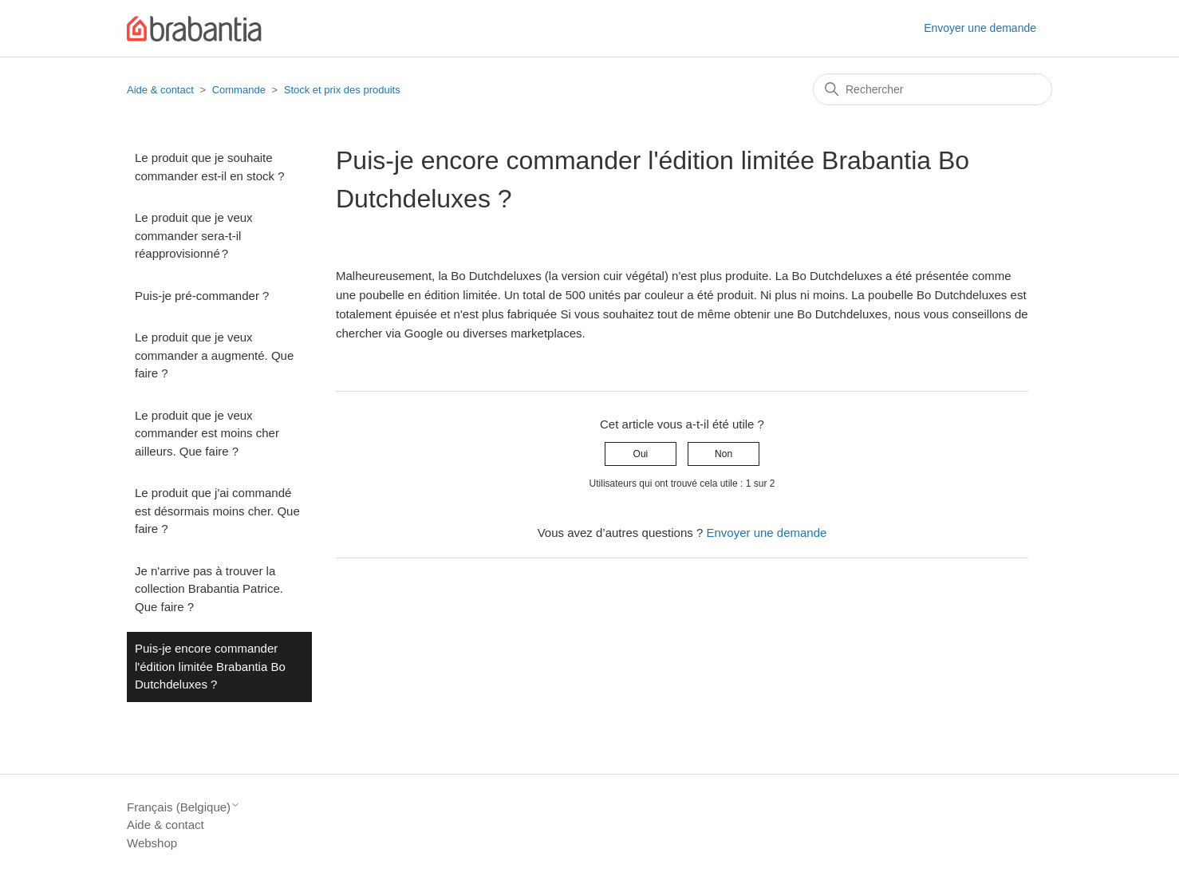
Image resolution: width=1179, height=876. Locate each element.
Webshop (152, 843)
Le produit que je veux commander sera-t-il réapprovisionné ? (194, 235)
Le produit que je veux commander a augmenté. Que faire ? (214, 355)
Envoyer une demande (980, 28)
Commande (239, 90)
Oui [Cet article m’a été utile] (641, 454)
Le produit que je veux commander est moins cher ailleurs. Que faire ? (207, 433)
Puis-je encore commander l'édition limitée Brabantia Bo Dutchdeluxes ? (210, 666)
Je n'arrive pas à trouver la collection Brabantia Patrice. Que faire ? (209, 589)
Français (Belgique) (183, 807)
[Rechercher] (932, 89)
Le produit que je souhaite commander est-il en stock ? (210, 167)
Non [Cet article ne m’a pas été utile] (723, 454)
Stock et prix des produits (342, 90)
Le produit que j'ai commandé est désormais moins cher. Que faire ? (217, 510)
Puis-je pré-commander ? (202, 295)
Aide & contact (160, 90)
